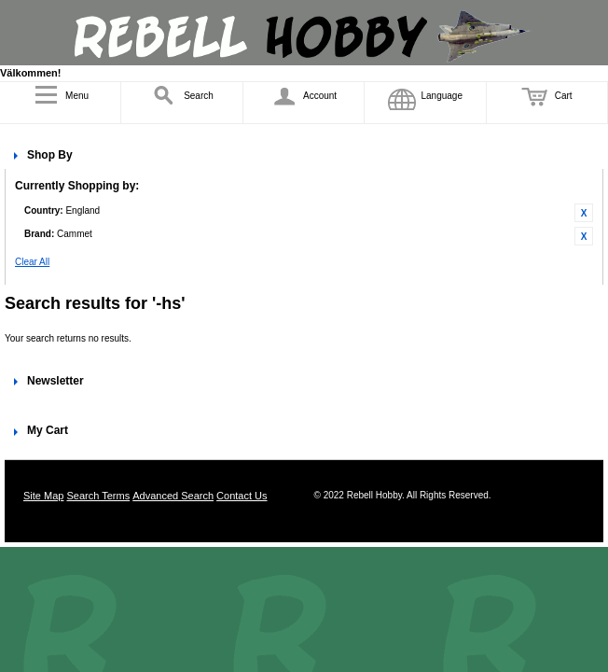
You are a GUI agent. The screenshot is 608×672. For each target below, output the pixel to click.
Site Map (43, 495)
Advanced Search (173, 495)
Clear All (32, 262)
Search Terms (98, 495)
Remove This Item (583, 212)
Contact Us (241, 495)
